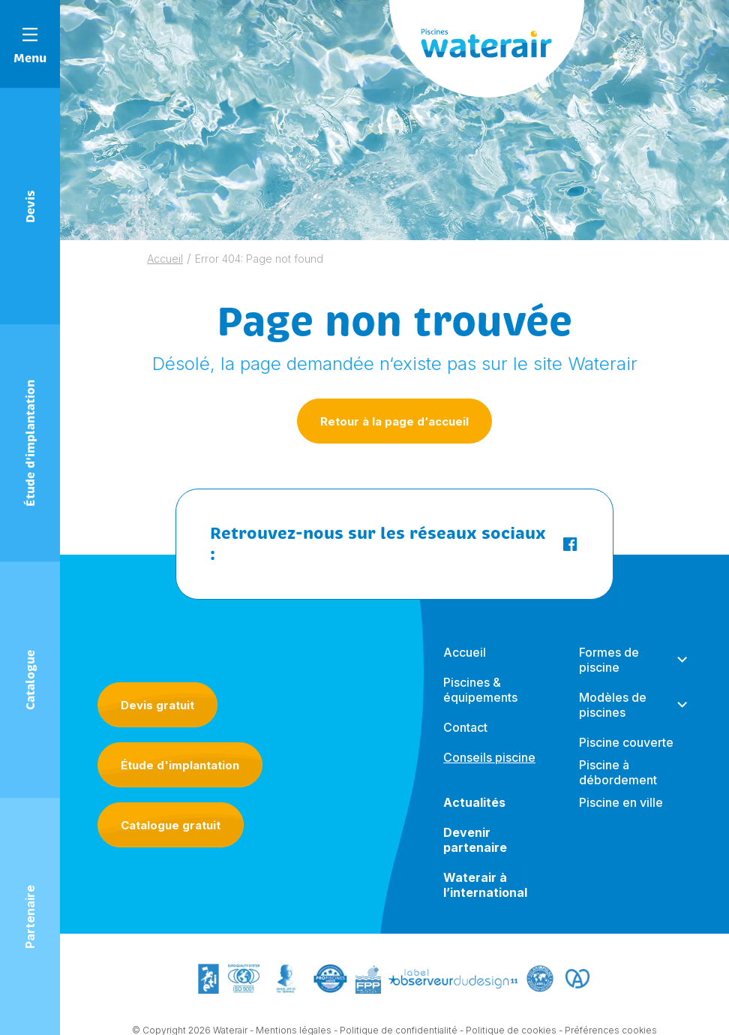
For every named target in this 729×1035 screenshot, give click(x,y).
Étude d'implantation (180, 765)
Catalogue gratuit (170, 825)
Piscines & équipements (480, 690)
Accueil (165, 258)
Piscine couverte (626, 742)
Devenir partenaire (475, 840)
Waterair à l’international (485, 885)
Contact (465, 727)
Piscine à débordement (618, 772)
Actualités (474, 802)
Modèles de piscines (612, 705)
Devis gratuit (157, 705)
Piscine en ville (621, 802)
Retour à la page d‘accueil (394, 421)
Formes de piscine (609, 660)
